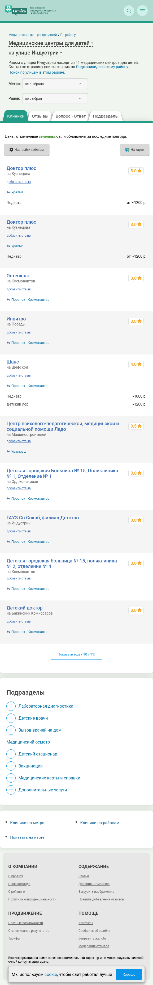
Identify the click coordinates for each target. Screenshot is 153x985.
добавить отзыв (19, 182)
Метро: (14, 84)
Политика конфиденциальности (32, 899)
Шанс (13, 362)
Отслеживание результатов (28, 931)
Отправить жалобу (92, 938)
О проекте (15, 876)
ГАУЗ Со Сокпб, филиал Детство (43, 517)
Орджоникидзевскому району (102, 67)
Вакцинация (30, 766)
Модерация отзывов (93, 946)
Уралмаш (19, 192)
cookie (51, 974)
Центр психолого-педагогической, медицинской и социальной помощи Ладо (63, 426)
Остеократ (18, 275)
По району (68, 35)
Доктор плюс (21, 168)
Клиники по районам (97, 822)
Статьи (83, 876)
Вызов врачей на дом (40, 730)
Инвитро (16, 319)
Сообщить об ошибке (94, 931)
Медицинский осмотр (28, 742)
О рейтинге (16, 892)
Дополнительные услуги (42, 789)
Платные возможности (25, 923)
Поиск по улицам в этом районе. (36, 72)
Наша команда (19, 884)
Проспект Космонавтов (30, 300)
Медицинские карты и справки (49, 778)
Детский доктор (25, 608)
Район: (14, 98)
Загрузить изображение (96, 892)
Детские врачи (33, 718)
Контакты (85, 923)
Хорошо (129, 974)
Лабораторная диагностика (45, 706)
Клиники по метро (24, 822)
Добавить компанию (94, 884)
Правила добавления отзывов (101, 899)
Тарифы (14, 938)
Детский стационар (37, 754)
